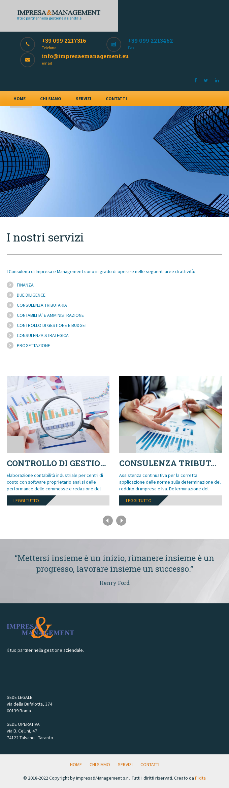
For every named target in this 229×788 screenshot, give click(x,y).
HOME (19, 99)
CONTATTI (116, 99)
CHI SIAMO (50, 99)
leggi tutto (26, 500)
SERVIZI (83, 99)
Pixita (200, 778)
